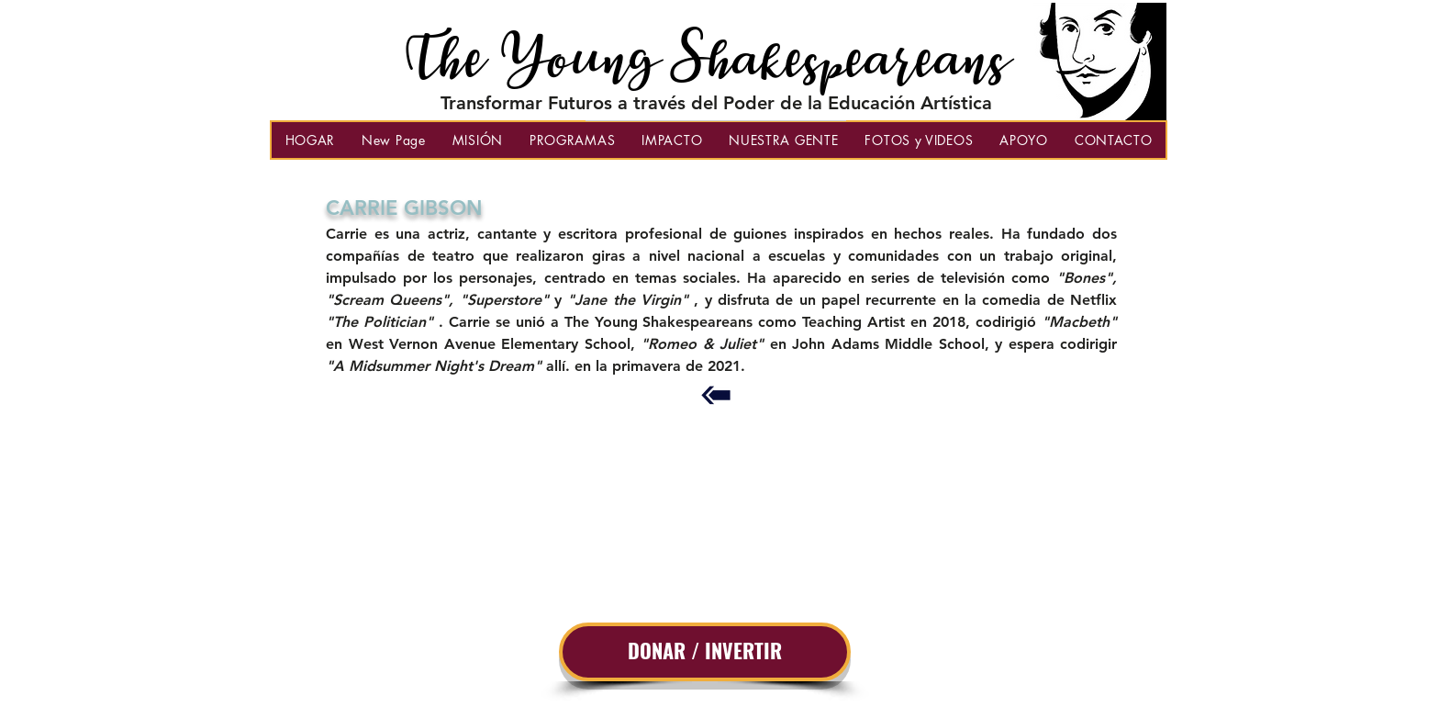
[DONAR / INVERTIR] (705, 652)
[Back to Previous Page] (715, 395)
